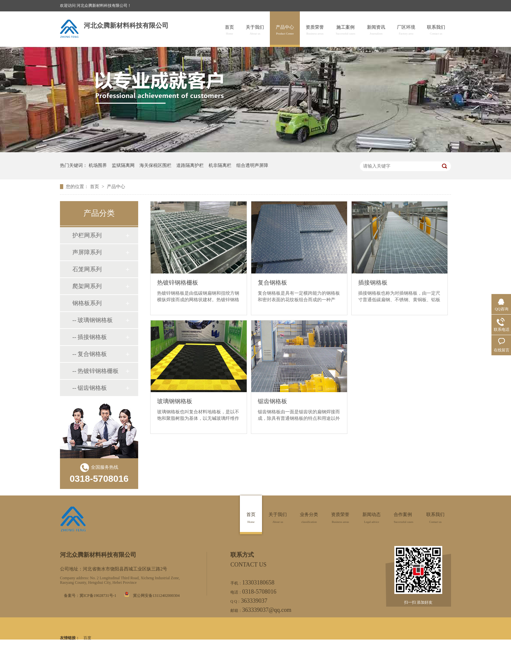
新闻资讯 (376, 30)
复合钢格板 (272, 282)
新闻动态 (371, 518)
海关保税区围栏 (155, 165)
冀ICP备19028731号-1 (98, 595)
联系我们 (436, 30)
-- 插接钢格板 (89, 337)
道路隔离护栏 (190, 165)
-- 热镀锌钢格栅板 (95, 371)
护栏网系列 (87, 235)
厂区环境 (406, 30)
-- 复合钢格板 (89, 354)
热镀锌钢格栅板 (177, 282)
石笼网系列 (87, 269)
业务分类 (309, 518)
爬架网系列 (87, 286)
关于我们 (255, 30)
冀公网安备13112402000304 (156, 595)
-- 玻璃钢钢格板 (92, 320)
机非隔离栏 (220, 165)
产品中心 (285, 30)
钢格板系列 (87, 303)
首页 (229, 30)
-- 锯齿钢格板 (89, 388)
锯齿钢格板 (272, 401)
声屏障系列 (87, 252)
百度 (87, 638)
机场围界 (98, 165)
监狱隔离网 (123, 165)
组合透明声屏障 (252, 165)
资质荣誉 (315, 30)
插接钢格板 (372, 282)
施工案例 (345, 30)
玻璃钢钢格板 (174, 401)
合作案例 (403, 518)
